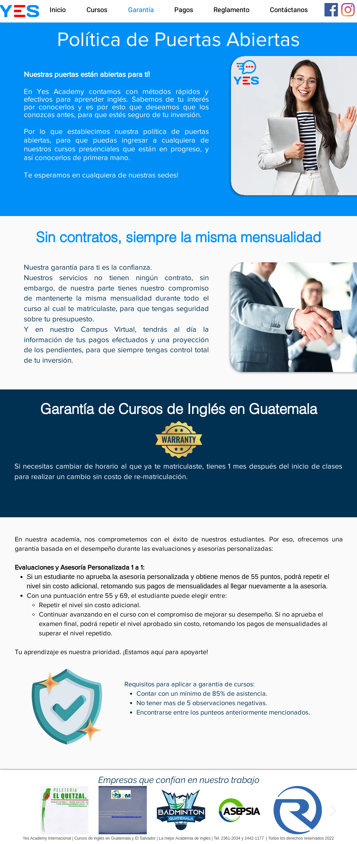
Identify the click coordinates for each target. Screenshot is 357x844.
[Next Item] (333, 810)
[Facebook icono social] (331, 9)
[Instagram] (348, 9)
